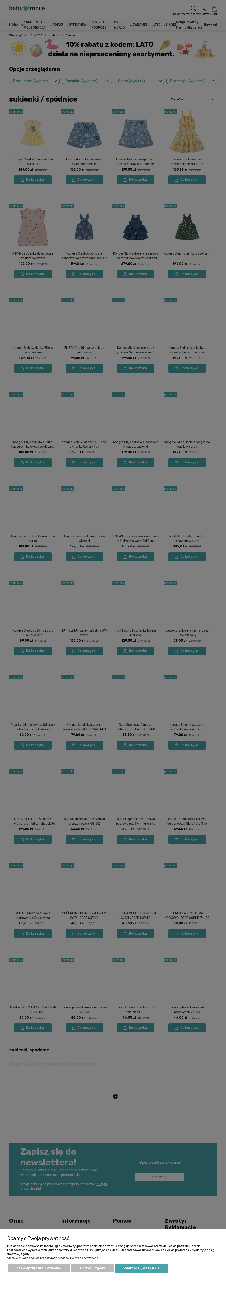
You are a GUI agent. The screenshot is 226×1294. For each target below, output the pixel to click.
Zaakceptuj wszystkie (141, 1268)
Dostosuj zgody (92, 1268)
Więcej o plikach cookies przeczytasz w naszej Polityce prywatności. (53, 1257)
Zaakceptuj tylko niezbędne (38, 1268)
